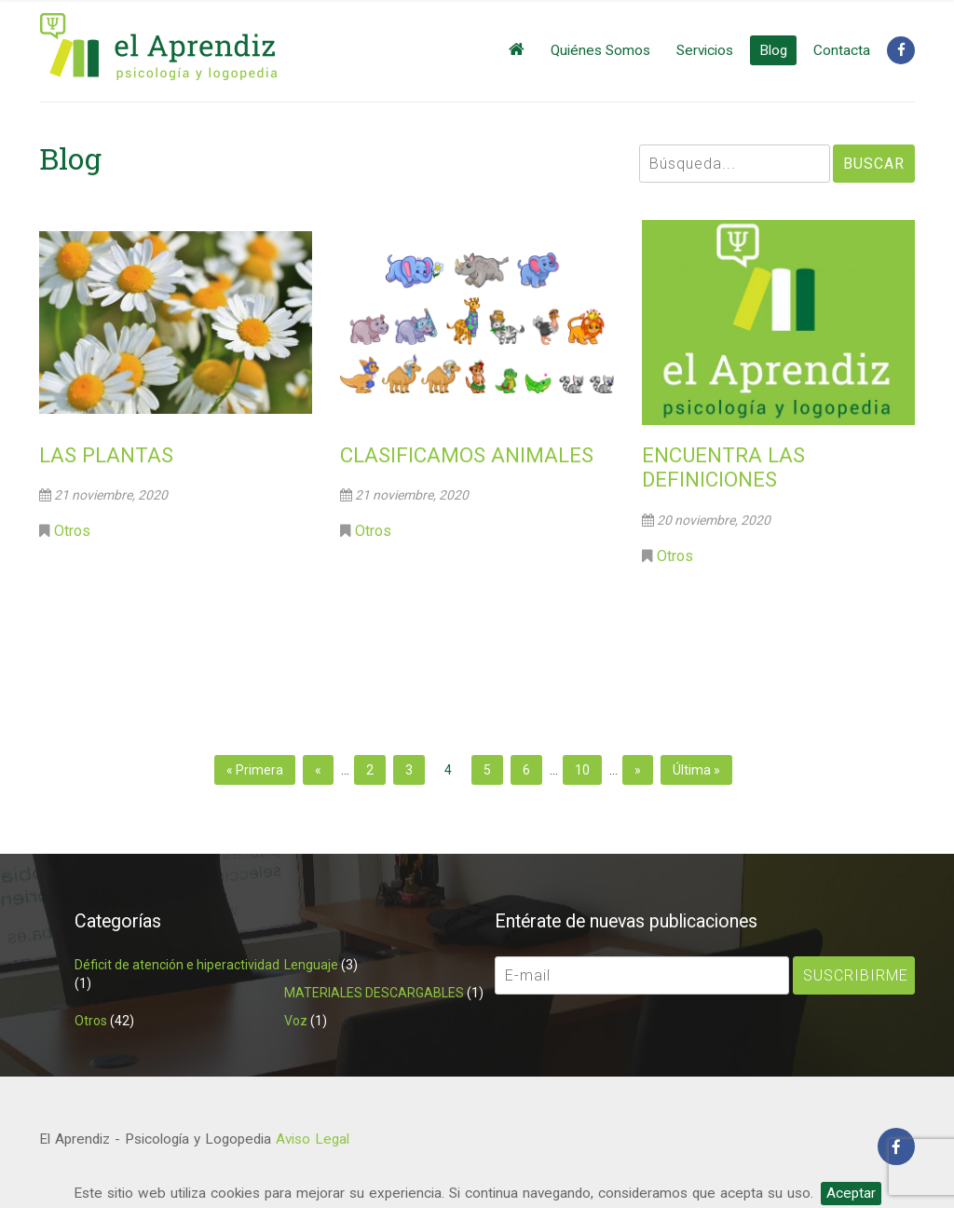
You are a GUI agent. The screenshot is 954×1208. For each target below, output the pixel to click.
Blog (773, 50)
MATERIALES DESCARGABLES (374, 992)
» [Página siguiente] (637, 769)
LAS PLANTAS (106, 455)
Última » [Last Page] (696, 769)
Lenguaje (311, 964)
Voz (295, 1020)
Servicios (704, 50)
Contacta (841, 50)
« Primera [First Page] (254, 769)
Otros (72, 531)
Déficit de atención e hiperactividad (177, 964)
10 (582, 769)
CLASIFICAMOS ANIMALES (466, 455)
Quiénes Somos (600, 50)
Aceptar (851, 1193)
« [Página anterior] (318, 769)
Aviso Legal (312, 1139)
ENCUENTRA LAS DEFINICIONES (723, 467)
